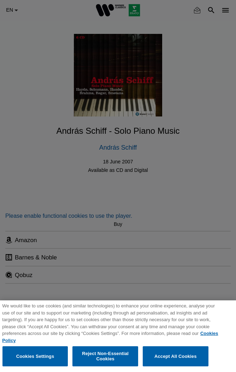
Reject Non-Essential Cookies (105, 356)
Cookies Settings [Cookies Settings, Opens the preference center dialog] (35, 356)
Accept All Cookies (175, 356)
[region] (118, 336)
